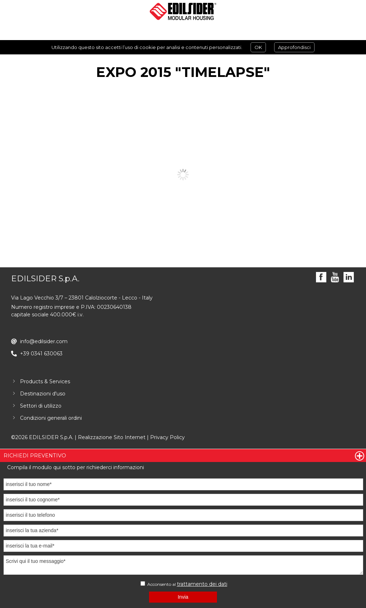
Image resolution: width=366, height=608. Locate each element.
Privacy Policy (167, 437)
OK (258, 47)
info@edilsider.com (44, 341)
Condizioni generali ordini (51, 418)
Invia (183, 597)
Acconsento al (183, 584)
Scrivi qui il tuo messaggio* (183, 565)
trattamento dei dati (202, 584)
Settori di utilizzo (40, 406)
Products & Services (45, 381)
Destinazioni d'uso (42, 393)
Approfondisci (294, 47)
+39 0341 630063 (41, 353)
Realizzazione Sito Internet (111, 437)
